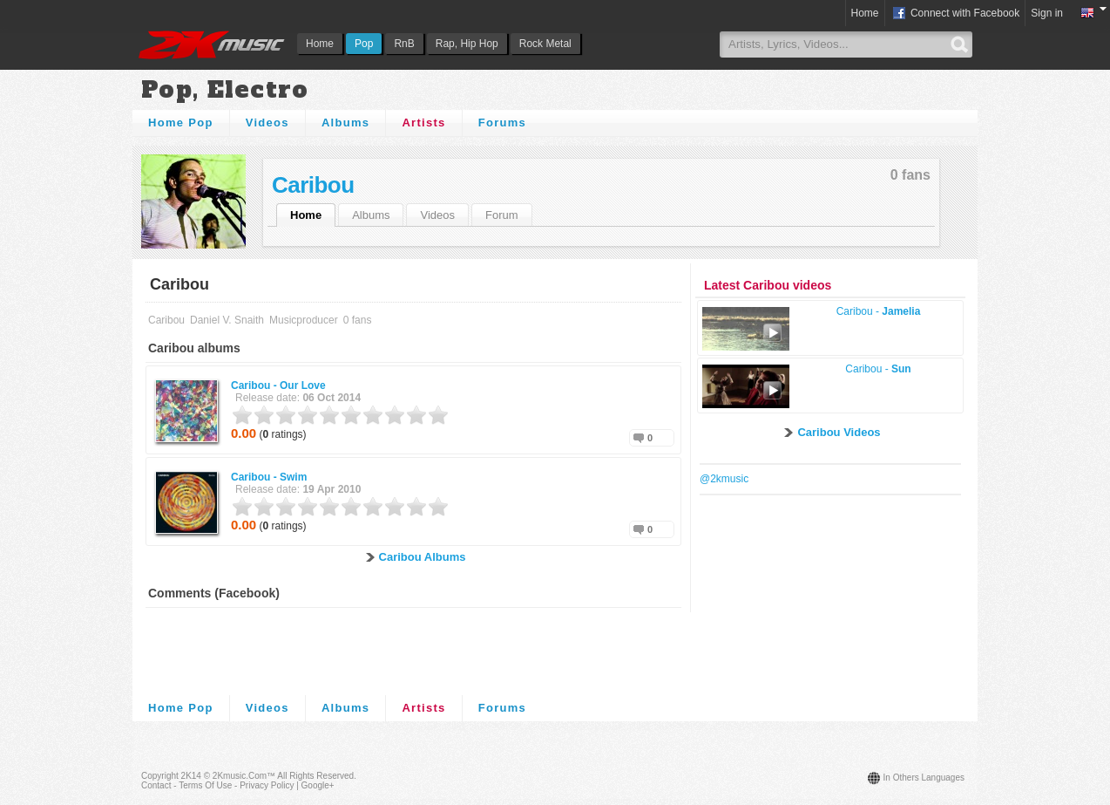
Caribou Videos (838, 432)
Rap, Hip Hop (467, 44)
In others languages (923, 777)
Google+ (318, 785)
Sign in (1047, 13)
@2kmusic (724, 479)
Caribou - (278, 385)
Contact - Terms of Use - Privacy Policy (217, 785)
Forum (501, 215)
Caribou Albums (422, 556)
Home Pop (180, 122)
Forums (502, 122)
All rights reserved (315, 776)
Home (320, 44)
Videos (267, 122)
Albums (345, 122)
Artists (423, 122)
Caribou (313, 185)
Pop (364, 44)
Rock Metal (545, 44)
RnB (404, 44)
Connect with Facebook (955, 14)
